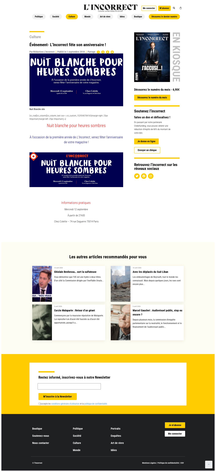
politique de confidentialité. (95, 403)
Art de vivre (105, 16)
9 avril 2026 (58, 306)
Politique (39, 16)
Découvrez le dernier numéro (164, 16)
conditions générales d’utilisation (65, 403)
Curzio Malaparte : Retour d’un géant (74, 310)
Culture (72, 16)
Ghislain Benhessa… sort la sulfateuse (75, 271)
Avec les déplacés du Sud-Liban (150, 271)
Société (55, 16)
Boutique (138, 16)
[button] (174, 8)
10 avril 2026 (58, 268)
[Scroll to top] (208, 464)
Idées (122, 16)
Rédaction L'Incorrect (44, 51)
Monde (87, 16)
